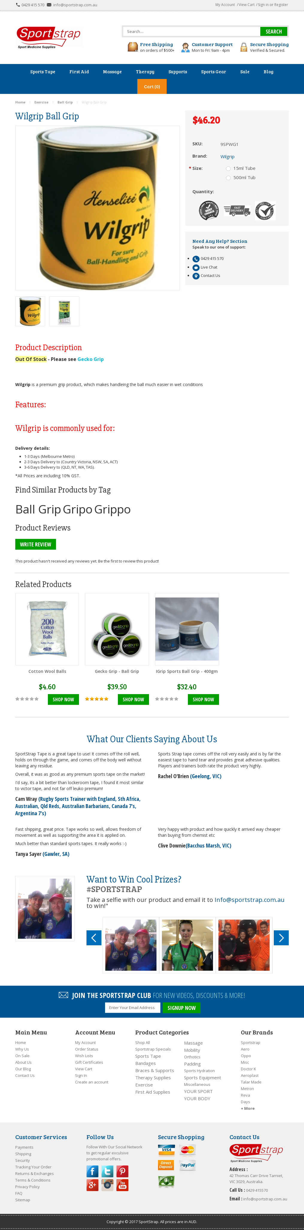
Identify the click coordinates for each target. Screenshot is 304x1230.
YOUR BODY (197, 1098)
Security (22, 1160)
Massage (193, 1043)
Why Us (22, 1049)
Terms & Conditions (33, 1180)
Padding (192, 1064)
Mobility (192, 1050)
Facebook (92, 1171)
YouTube (122, 1185)
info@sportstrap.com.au (75, 4)
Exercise (144, 1085)
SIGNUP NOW (182, 1007)
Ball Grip (38, 509)
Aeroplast (250, 1075)
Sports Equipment (202, 1077)
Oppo (246, 1055)
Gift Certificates (89, 1062)
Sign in (263, 4)
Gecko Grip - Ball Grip (117, 671)
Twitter (107, 1171)
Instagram (107, 1185)
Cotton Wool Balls (47, 671)
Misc (245, 1062)
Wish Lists (84, 1055)
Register (281, 4)
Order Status (86, 1049)
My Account (225, 4)
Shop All (142, 1042)
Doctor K (248, 1069)
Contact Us (25, 1075)
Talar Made (251, 1082)
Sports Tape (148, 1056)
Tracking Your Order (33, 1167)
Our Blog (23, 1069)
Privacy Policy (27, 1186)
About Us (23, 1062)
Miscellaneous (197, 1084)
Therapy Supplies (153, 1077)
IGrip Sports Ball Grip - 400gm (187, 671)
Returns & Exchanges (34, 1173)
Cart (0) (152, 86)
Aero (245, 1049)
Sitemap (22, 1199)
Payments (24, 1147)
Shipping (23, 1153)
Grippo (112, 509)
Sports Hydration (199, 1070)
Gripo (77, 509)
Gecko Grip (90, 359)
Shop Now (63, 699)
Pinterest (122, 1171)
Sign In (81, 1075)
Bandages (145, 1063)
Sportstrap (250, 1042)
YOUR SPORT (198, 1091)
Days (245, 1101)
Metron (247, 1088)
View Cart (247, 4)
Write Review (35, 544)
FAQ (18, 1193)
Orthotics (192, 1057)
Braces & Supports (154, 1070)
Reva (245, 1095)
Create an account (91, 1082)
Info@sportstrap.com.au (250, 900)
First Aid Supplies (152, 1092)
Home (20, 1042)
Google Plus (92, 1185)
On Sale (22, 1055)
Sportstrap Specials (153, 1049)
